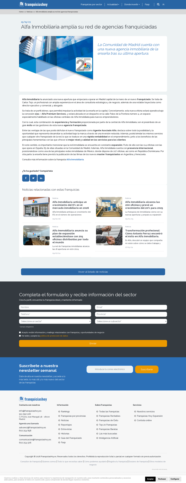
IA (163, 4)
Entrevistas (65, 429)
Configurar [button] (175, 479)
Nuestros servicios (144, 411)
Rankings (64, 411)
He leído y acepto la (45, 336)
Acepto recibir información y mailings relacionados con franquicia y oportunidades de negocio (63, 332)
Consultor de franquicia (30, 462)
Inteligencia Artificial (107, 438)
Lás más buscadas (106, 433)
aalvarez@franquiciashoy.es (32, 427)
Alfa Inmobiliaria (75, 159)
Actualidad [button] (112, 4)
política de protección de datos (54, 336)
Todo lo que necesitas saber (70, 462)
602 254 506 (25, 442)
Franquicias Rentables (108, 416)
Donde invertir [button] (131, 4)
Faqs (147, 4)
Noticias (63, 420)
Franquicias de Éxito (107, 420)
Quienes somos (49, 462)
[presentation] (106, 380)
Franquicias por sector (91, 4)
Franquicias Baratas (107, 429)
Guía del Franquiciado (70, 438)
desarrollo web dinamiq (159, 469)
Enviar (93, 343)
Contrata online (143, 420)
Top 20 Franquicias (106, 425)
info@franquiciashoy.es (30, 411)
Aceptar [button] (150, 479)
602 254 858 (25, 430)
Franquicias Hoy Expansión (148, 416)
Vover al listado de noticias (93, 271)
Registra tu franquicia (117, 462)
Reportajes (65, 425)
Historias (63, 433)
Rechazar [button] (162, 479)
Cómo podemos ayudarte (95, 462)
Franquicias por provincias (72, 416)
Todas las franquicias (107, 411)
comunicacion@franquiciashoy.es (35, 439)
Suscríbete (147, 369)
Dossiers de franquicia (138, 462)
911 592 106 (25, 414)
